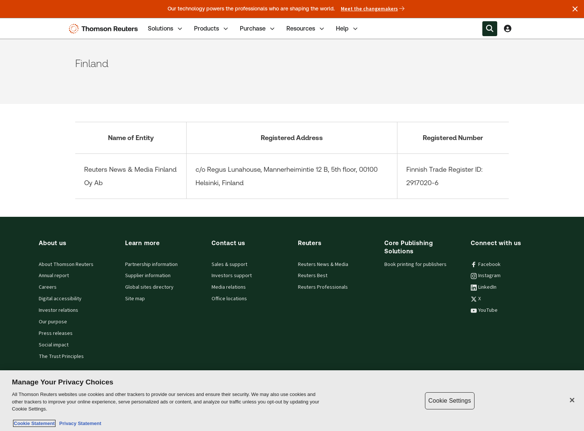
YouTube (484, 310)
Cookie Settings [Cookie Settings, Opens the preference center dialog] (449, 400)
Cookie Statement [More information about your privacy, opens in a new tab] (34, 423)
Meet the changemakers (372, 9)
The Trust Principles (61, 356)
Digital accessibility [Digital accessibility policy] (60, 298)
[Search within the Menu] (489, 28)
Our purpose (53, 322)
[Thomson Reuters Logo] (105, 29)
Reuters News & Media (323, 264)
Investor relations (58, 310)
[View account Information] (507, 28)
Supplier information (148, 275)
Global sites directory (149, 287)
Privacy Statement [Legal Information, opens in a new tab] (79, 423)
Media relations (229, 287)
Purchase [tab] (258, 28)
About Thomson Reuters (66, 264)
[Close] (572, 400)
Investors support (232, 275)
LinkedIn (483, 287)
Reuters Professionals (323, 287)
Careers (48, 287)
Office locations (229, 298)
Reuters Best (312, 275)
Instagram (486, 275)
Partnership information (151, 264)
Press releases (56, 333)
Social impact (54, 345)
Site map (135, 298)
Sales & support (229, 264)
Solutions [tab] (166, 28)
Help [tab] (347, 28)
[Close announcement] (575, 8)
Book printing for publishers (415, 264)
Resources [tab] (306, 28)
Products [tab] (211, 28)
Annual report (54, 275)
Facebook (486, 264)
